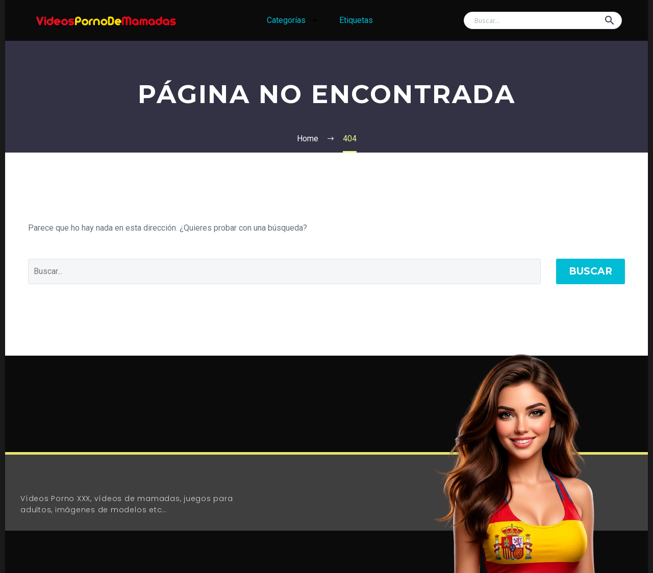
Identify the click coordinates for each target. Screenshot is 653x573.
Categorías (293, 20)
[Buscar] (543, 20)
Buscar (590, 271)
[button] (610, 20)
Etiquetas (356, 20)
